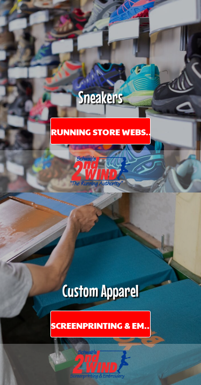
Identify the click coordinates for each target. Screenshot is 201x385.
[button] (100, 171)
